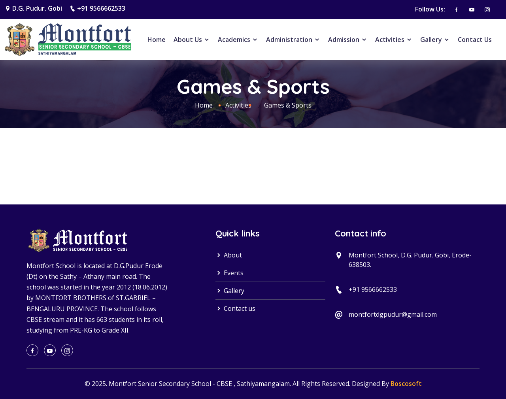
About (228, 255)
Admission (347, 39)
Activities (393, 39)
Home (156, 39)
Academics (238, 39)
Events (229, 273)
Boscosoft (406, 383)
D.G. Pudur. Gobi (37, 8)
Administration (293, 39)
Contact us (235, 308)
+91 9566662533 (101, 8)
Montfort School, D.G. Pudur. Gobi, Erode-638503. (410, 260)
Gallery (435, 39)
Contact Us (475, 39)
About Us (192, 39)
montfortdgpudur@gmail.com (393, 314)
